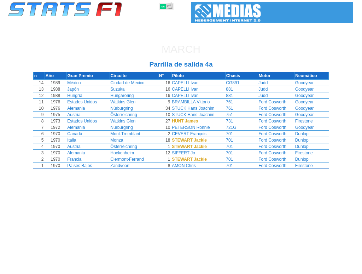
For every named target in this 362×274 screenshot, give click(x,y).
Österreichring (127, 114)
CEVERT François (194, 133)
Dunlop (299, 133)
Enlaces (296, 267)
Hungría (78, 95)
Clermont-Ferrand (131, 159)
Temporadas (60, 267)
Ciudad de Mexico (131, 82)
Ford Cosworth (270, 101)
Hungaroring (126, 95)
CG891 (229, 82)
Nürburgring (125, 108)
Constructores (152, 267)
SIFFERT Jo (188, 152)
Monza (120, 140)
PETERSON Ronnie (196, 127)
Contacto (337, 267)
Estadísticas (30, 267)
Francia (77, 159)
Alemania (79, 108)
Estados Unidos (85, 101)
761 (226, 101)
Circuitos (256, 267)
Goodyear (302, 82)
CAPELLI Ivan (190, 82)
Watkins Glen (126, 101)
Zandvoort (123, 165)
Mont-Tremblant (129, 133)
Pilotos (125, 267)
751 (226, 114)
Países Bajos (82, 165)
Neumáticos (206, 267)
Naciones (232, 267)
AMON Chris (189, 165)
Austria (76, 114)
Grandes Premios (95, 267)
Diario (277, 267)
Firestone (301, 121)
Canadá (77, 133)
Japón (76, 89)
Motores (180, 267)
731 (226, 121)
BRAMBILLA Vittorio (196, 101)
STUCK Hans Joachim (198, 108)
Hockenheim (126, 152)
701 (226, 133)
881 (226, 89)
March (181, 49)
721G (228, 127)
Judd (260, 82)
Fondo (316, 267)
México (77, 82)
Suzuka (121, 89)
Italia (74, 140)
